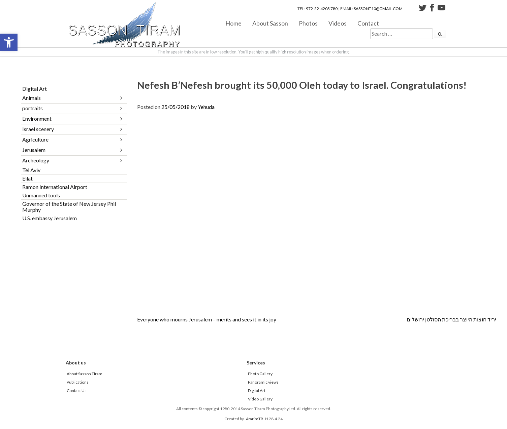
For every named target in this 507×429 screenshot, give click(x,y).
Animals (31, 97)
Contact (368, 23)
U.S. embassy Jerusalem (49, 218)
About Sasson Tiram (84, 373)
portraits (32, 108)
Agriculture (35, 139)
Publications (78, 382)
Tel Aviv (31, 170)
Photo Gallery (260, 373)
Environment (37, 118)
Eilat (27, 178)
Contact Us (77, 390)
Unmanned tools (41, 195)
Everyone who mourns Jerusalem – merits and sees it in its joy (206, 319)
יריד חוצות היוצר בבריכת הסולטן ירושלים (451, 319)
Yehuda (206, 107)
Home (233, 23)
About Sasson (270, 23)
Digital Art (34, 88)
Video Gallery (260, 398)
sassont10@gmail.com (378, 8)
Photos (308, 23)
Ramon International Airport (54, 187)
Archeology (35, 160)
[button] (9, 42)
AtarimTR (254, 418)
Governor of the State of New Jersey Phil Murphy (69, 206)
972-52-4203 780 (322, 8)
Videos (337, 23)
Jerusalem (33, 150)
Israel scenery (38, 129)
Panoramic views (263, 382)
